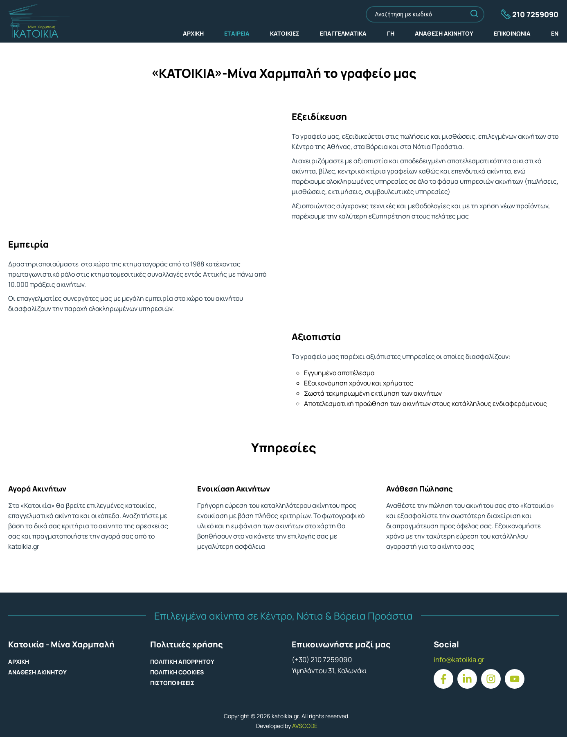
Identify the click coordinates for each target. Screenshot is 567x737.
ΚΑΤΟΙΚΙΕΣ (284, 33)
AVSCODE (304, 726)
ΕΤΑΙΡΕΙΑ (237, 33)
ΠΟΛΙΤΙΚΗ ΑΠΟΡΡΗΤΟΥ (182, 661)
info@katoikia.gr (459, 659)
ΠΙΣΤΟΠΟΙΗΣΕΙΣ (172, 683)
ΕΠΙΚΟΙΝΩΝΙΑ (512, 33)
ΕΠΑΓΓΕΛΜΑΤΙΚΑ (343, 33)
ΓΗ (390, 33)
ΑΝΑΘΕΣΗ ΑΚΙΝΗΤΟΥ (444, 33)
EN (554, 33)
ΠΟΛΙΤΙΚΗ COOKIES (177, 672)
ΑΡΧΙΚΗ (193, 33)
